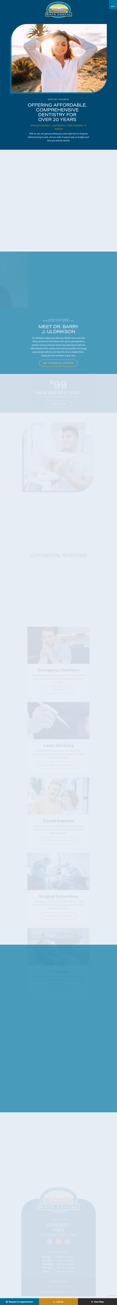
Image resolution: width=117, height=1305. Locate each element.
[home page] (58, 10)
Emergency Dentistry (40, 125)
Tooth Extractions (75, 125)
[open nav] (113, 5)
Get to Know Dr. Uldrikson (58, 363)
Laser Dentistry (59, 125)
